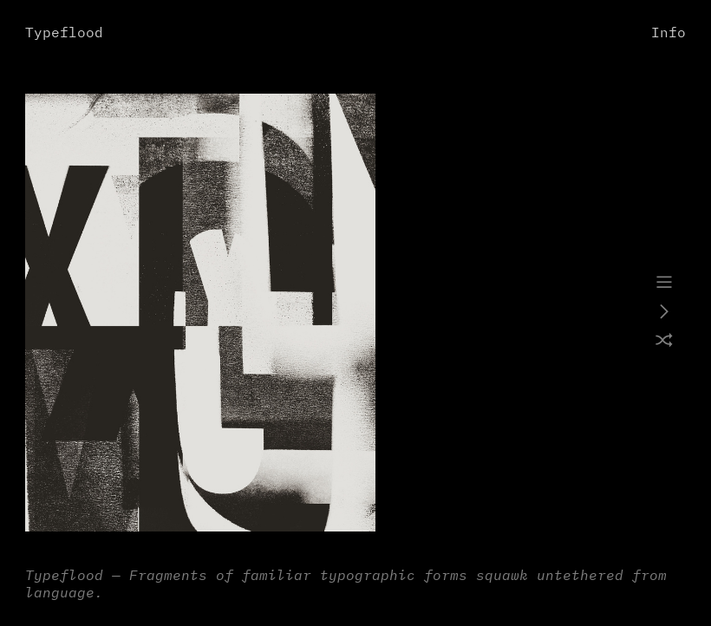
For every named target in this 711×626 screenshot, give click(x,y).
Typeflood (64, 33)
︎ (664, 283)
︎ (664, 313)
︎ (664, 342)
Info (668, 33)
